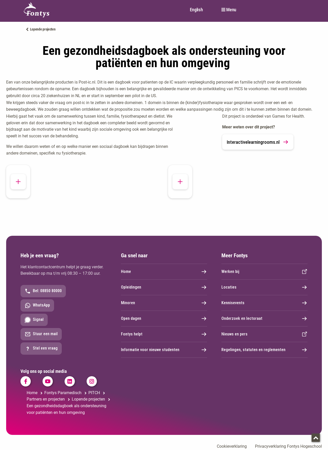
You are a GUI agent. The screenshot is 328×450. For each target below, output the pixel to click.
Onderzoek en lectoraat (264, 318)
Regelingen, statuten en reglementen (264, 350)
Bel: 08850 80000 (43, 291)
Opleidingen (164, 287)
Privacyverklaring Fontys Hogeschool (288, 446)
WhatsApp (37, 305)
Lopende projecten (43, 29)
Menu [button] (231, 9)
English (196, 9)
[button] (18, 185)
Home (164, 272)
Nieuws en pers (264, 334)
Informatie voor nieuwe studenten (164, 350)
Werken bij (264, 272)
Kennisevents (264, 303)
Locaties (264, 287)
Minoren (164, 303)
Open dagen (164, 318)
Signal (34, 320)
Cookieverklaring (232, 446)
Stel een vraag (41, 348)
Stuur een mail (41, 334)
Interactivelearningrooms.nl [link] (258, 142)
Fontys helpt (164, 334)
